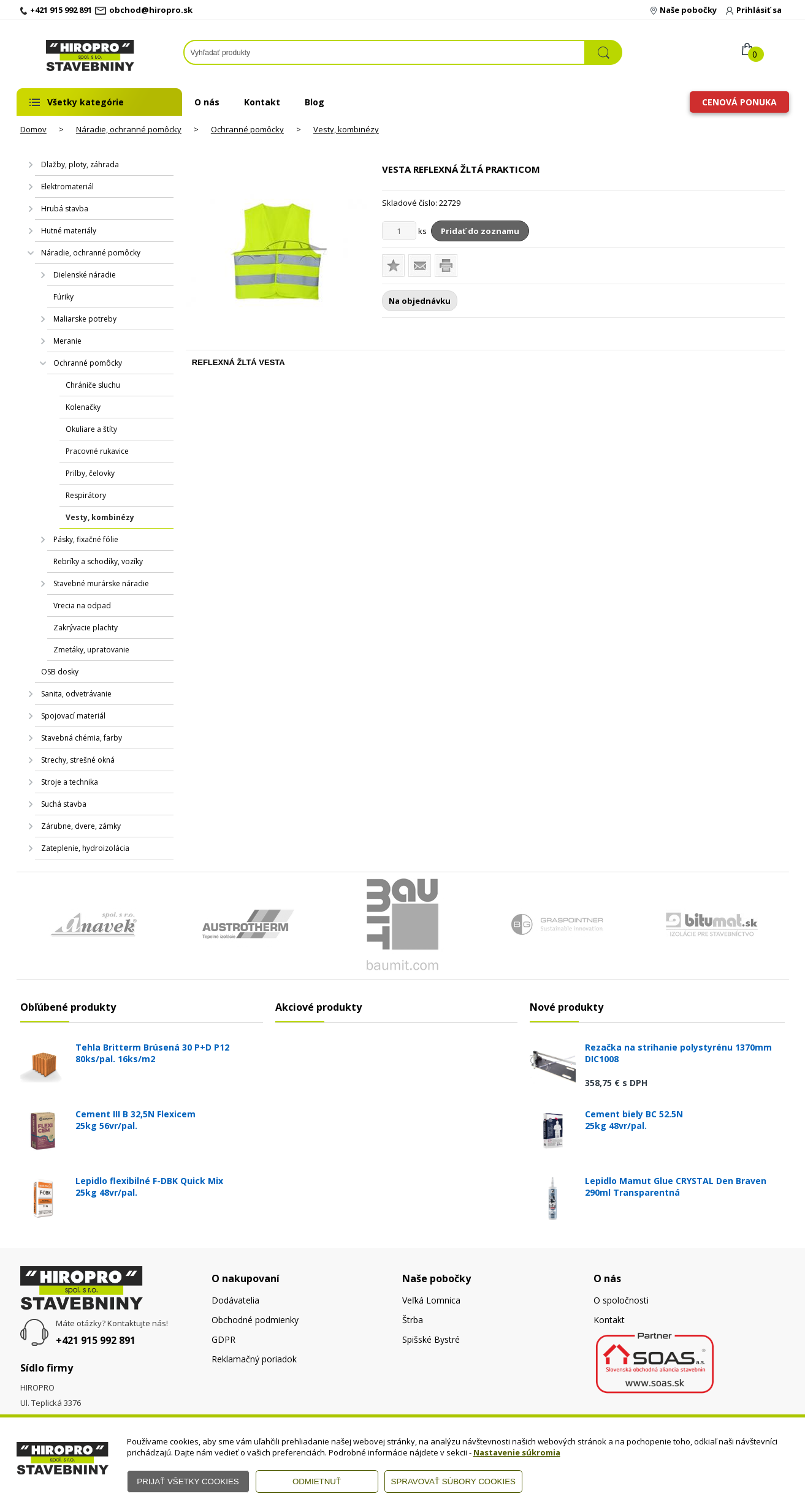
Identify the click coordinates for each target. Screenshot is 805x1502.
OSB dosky (59, 671)
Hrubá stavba (64, 208)
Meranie (67, 341)
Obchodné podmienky (255, 1320)
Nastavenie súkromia (516, 1452)
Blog (314, 102)
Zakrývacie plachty (85, 627)
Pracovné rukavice (97, 451)
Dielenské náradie (84, 275)
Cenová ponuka (739, 102)
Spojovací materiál (73, 716)
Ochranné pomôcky (247, 129)
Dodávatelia (235, 1300)
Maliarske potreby (84, 319)
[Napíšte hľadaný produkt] (384, 52)
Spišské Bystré (431, 1339)
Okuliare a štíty (91, 429)
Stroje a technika (69, 782)
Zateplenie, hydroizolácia (85, 848)
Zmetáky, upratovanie (91, 649)
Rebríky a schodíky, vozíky (98, 561)
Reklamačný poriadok (254, 1359)
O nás (206, 102)
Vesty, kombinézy (346, 129)
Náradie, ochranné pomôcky (128, 129)
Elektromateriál (67, 186)
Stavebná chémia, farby (81, 738)
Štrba (412, 1320)
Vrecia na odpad (82, 605)
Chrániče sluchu (93, 385)
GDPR (223, 1339)
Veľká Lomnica (431, 1300)
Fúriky (63, 297)
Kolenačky (83, 407)
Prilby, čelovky (90, 473)
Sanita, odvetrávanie (76, 694)
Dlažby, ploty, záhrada (80, 164)
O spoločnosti (621, 1300)
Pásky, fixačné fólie (85, 539)
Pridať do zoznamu (480, 230)
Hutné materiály (68, 230)
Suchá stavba (63, 804)
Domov (33, 129)
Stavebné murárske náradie (101, 583)
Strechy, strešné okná (78, 760)
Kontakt (262, 102)
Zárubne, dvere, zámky (81, 826)
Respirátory (86, 495)
